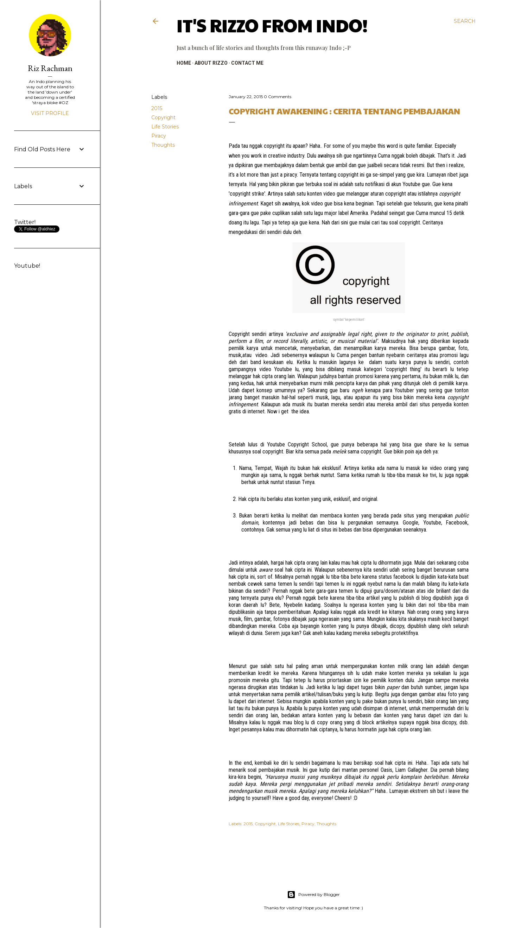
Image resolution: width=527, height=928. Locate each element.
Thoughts (163, 145)
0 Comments (277, 96)
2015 (156, 108)
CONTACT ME (247, 63)
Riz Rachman (50, 68)
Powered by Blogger (313, 894)
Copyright (163, 117)
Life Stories (165, 126)
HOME (184, 63)
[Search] (465, 21)
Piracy (158, 136)
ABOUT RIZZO (211, 63)
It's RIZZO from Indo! (272, 25)
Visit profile (50, 113)
